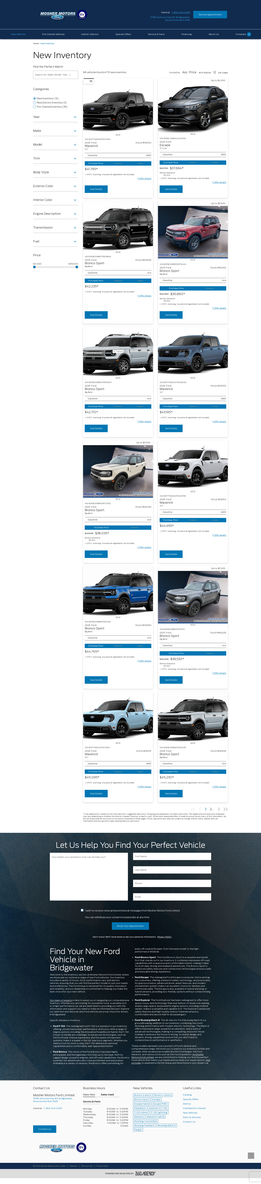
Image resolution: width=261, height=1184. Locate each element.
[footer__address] (55, 1100)
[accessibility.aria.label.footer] (145, 1174)
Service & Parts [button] (91, 1102)
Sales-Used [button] (107, 1095)
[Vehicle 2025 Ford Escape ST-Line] (193, 108)
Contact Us (44, 1129)
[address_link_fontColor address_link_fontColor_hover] (170, 18)
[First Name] (172, 856)
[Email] (172, 897)
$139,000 (73, 264)
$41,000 (37, 264)
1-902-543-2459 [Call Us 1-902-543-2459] (181, 12)
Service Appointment (210, 14)
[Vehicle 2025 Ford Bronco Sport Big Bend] (193, 232)
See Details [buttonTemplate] (96, 189)
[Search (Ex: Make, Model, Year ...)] (55, 74)
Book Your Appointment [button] (130, 926)
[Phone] (172, 883)
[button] (144, 178)
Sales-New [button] (89, 1095)
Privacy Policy (164, 937)
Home (36, 43)
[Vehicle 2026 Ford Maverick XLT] (118, 108)
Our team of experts (61, 1000)
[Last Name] (172, 870)
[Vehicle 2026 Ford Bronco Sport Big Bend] (118, 226)
